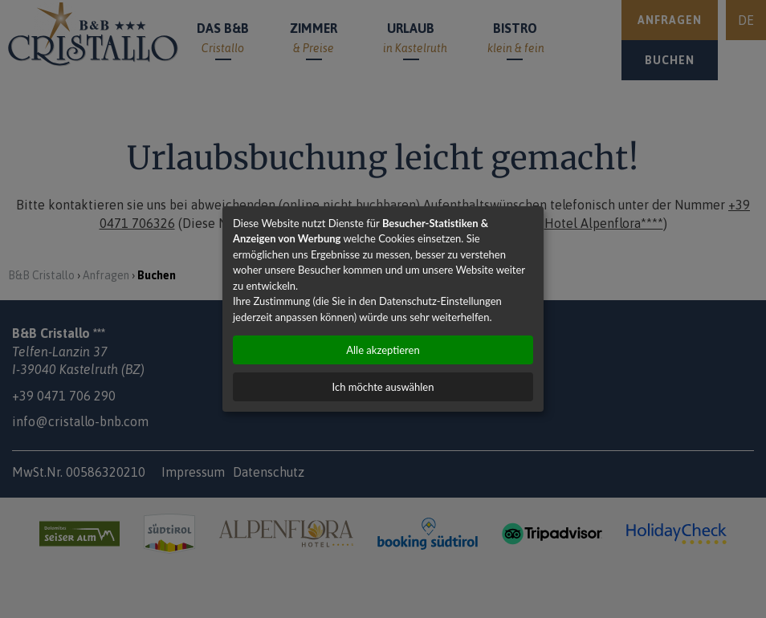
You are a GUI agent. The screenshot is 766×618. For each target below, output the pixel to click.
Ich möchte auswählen (383, 386)
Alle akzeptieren (382, 350)
